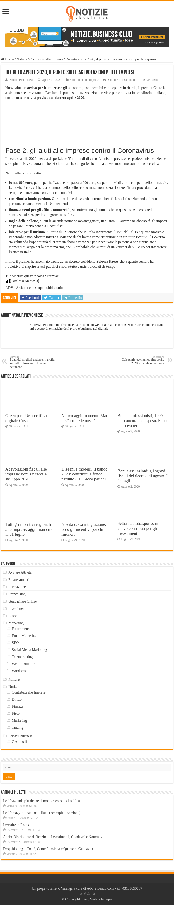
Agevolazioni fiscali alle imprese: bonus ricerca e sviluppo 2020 (26, 474)
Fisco (16, 713)
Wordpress (19, 671)
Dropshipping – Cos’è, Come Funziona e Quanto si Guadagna (48, 849)
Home (7, 59)
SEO (15, 643)
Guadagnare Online (22, 601)
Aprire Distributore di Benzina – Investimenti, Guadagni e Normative (53, 837)
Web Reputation (23, 664)
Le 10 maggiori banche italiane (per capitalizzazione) (41, 813)
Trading (17, 727)
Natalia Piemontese (21, 80)
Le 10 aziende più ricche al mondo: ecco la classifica (41, 801)
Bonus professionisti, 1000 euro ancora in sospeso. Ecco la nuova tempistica (142, 420)
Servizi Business (20, 736)
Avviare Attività (19, 572)
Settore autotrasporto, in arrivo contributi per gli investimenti (137, 528)
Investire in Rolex (16, 825)
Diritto (17, 699)
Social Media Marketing (29, 650)
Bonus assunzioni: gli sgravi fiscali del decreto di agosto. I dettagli (142, 475)
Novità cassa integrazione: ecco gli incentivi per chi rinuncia (83, 529)
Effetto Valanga (61, 888)
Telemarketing (22, 657)
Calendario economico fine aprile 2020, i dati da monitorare (141, 360)
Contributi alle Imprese (46, 59)
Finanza (17, 706)
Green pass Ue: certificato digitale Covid (27, 418)
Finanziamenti (18, 579)
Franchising (17, 594)
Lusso (12, 616)
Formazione (17, 587)
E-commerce (21, 629)
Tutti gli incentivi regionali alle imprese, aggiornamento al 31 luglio (29, 529)
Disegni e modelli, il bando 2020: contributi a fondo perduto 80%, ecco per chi (84, 474)
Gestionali (19, 742)
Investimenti (17, 608)
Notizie (21, 59)
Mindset (14, 679)
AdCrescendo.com (100, 888)
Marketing (16, 623)
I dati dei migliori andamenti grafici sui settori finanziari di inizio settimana (33, 362)
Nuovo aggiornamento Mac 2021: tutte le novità (84, 418)
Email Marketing (24, 636)
